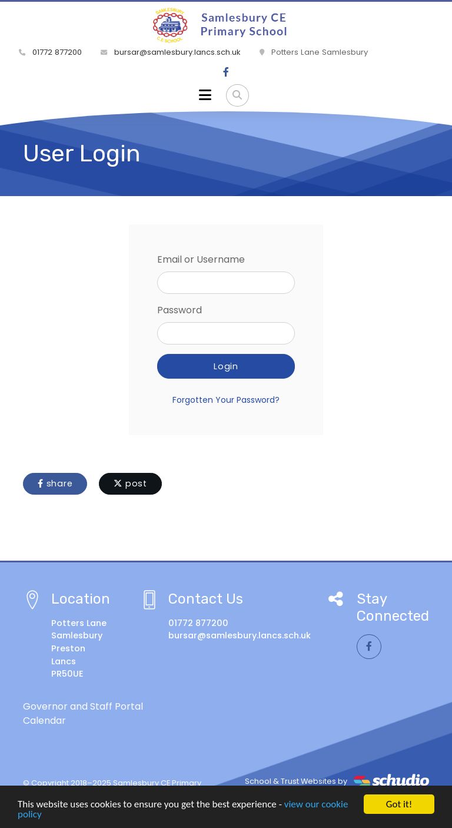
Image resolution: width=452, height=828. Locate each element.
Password (179, 310)
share (55, 483)
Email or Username (201, 259)
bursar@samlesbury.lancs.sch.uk (171, 52)
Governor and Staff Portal (83, 706)
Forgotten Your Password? (226, 400)
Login (226, 366)
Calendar (44, 720)
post (130, 483)
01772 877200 (50, 52)
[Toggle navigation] (205, 95)
